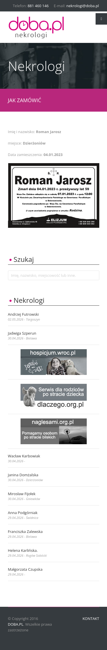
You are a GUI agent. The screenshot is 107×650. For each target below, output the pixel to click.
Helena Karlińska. (23, 550)
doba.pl (15, 624)
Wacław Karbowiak (24, 456)
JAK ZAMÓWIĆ (24, 100)
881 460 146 (38, 5)
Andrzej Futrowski (23, 314)
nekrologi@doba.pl (82, 5)
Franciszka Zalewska (25, 531)
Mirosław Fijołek (22, 493)
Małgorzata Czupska (25, 569)
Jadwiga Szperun (22, 333)
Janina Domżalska (23, 474)
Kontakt (90, 618)
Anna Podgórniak (23, 512)
